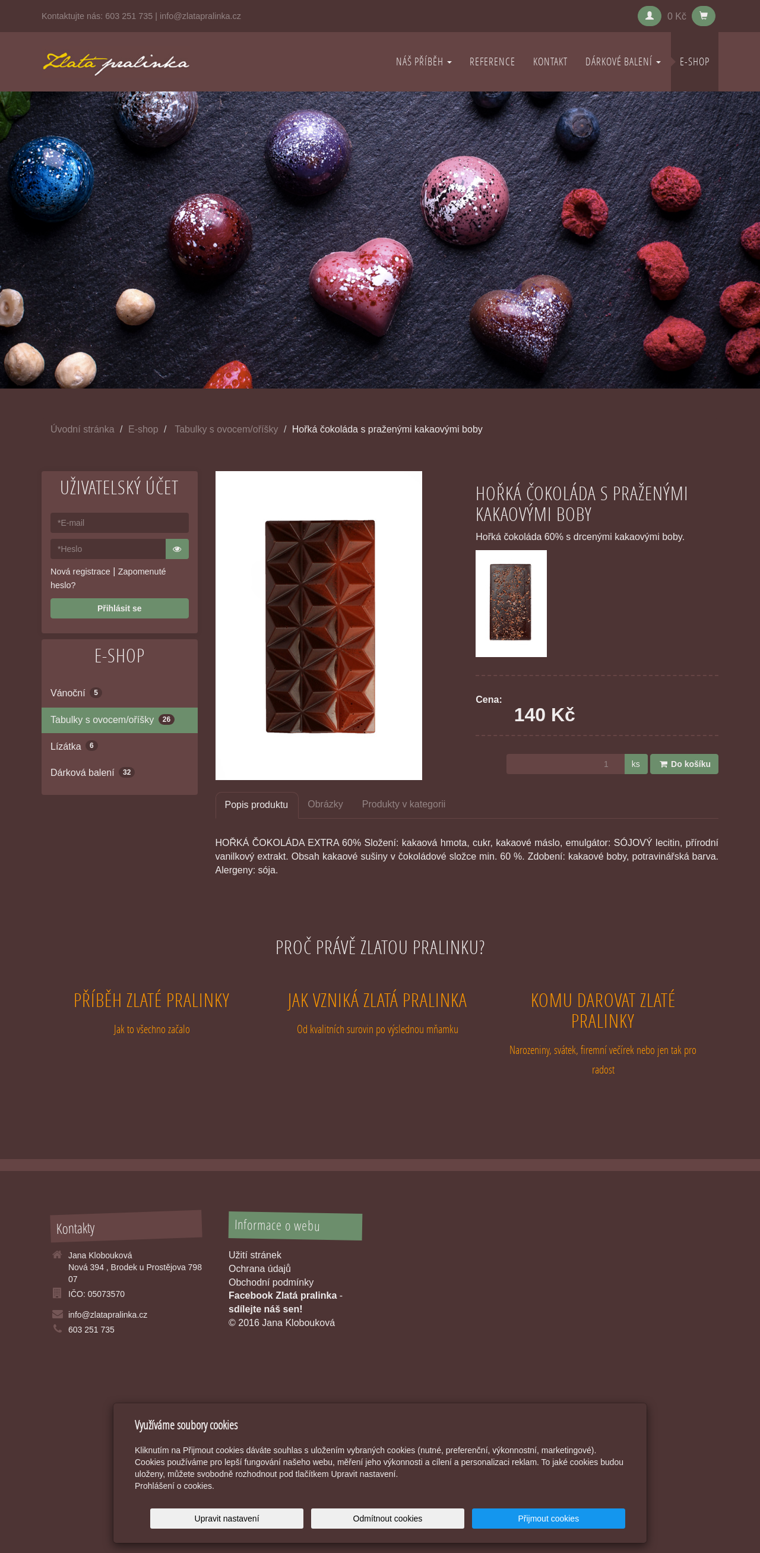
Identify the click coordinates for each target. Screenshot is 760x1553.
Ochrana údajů (260, 1269)
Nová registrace (80, 571)
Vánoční (76, 692)
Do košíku (684, 764)
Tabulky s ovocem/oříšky (226, 429)
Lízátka (74, 745)
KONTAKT (550, 61)
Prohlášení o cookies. (174, 1486)
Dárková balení (92, 772)
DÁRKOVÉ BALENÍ (623, 61)
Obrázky (325, 804)
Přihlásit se (119, 608)
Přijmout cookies (579, 1518)
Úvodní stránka (82, 429)
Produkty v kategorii (404, 804)
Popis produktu (257, 805)
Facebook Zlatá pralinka (283, 1295)
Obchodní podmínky (271, 1282)
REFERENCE (492, 61)
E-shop (695, 61)
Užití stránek (255, 1255)
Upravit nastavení (383, 1518)
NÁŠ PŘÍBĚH (424, 61)
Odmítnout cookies (482, 1518)
